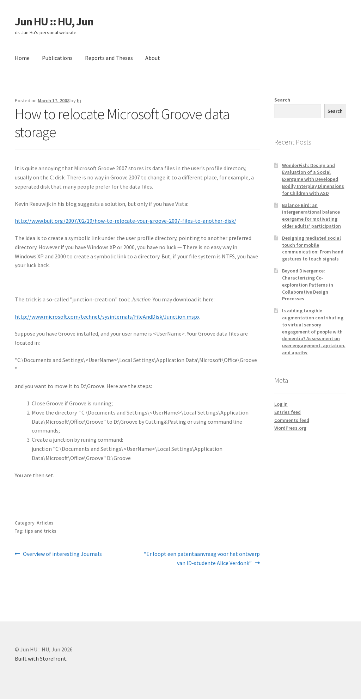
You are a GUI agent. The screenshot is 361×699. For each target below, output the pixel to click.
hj (79, 100)
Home (22, 57)
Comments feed (291, 420)
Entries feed (287, 412)
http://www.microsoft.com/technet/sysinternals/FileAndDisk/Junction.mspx (107, 316)
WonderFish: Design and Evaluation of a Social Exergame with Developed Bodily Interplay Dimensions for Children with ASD (313, 179)
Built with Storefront (40, 658)
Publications (57, 57)
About (152, 57)
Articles (45, 523)
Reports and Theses (109, 57)
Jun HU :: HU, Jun (54, 21)
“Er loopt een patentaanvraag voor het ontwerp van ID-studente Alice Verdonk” (201, 558)
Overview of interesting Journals (62, 554)
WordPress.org (290, 428)
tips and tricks (40, 531)
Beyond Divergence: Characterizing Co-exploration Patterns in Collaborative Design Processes (307, 285)
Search (282, 100)
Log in (281, 404)
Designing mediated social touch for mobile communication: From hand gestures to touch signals (312, 248)
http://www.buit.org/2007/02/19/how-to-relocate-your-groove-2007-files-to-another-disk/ (125, 220)
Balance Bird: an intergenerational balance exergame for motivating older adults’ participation (311, 215)
